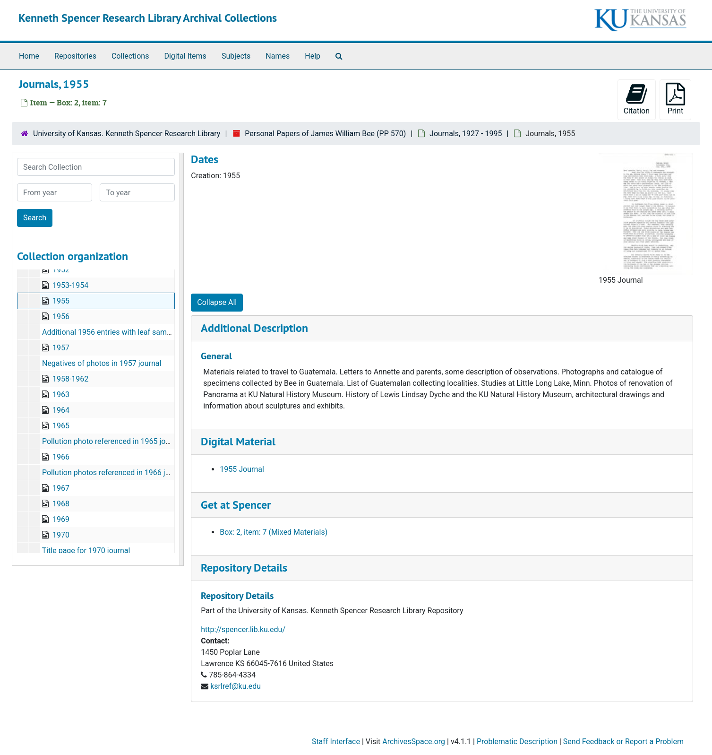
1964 (60, 410)
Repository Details (244, 567)
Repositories (75, 56)
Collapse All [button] (217, 302)
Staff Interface (336, 741)
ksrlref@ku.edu (235, 686)
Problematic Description (517, 741)
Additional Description (254, 328)
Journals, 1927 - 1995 (465, 133)
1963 (60, 394)
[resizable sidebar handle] (181, 359)
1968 (60, 503)
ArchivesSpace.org (413, 741)
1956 (60, 316)
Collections (130, 56)
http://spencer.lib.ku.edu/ (243, 629)
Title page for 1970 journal (86, 550)
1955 (60, 300)
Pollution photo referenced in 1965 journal (112, 441)
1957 (60, 347)
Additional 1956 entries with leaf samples (111, 332)
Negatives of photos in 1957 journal (101, 363)
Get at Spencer (236, 504)
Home (29, 56)
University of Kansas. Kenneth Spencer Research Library (126, 133)
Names (278, 56)
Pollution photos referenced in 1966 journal (114, 472)
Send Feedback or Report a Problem (623, 741)
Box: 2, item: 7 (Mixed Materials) (273, 532)
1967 (60, 488)
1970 (60, 534)
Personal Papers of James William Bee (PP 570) (325, 133)
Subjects (236, 56)
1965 (60, 425)
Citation (637, 99)
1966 (60, 456)
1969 (60, 519)
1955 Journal (242, 469)
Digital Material (238, 441)
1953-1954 (70, 285)
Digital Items (185, 56)
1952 (60, 269)
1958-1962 (70, 378)
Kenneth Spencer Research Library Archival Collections (147, 17)
